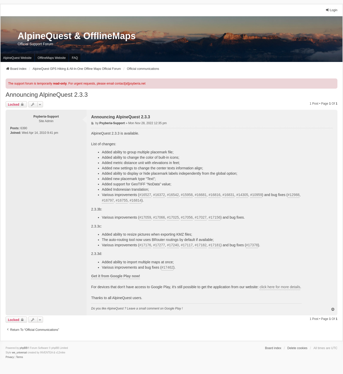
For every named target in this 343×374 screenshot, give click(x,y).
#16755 (122, 200)
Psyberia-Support (46, 116)
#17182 (201, 245)
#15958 (187, 195)
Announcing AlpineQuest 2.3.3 (47, 94)
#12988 (293, 195)
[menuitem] (10, 357)
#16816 (215, 195)
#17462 (167, 267)
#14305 (242, 195)
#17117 (187, 245)
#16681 (201, 195)
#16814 (135, 200)
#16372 (159, 195)
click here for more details (280, 287)
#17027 (201, 217)
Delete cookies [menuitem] (297, 348)
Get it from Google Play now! (115, 276)
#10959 (256, 195)
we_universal (19, 352)
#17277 (159, 245)
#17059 (145, 217)
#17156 (215, 217)
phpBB (23, 348)
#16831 (228, 195)
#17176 (145, 245)
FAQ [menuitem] (75, 58)
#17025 (173, 217)
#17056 (187, 217)
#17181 (215, 245)
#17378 (252, 245)
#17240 (173, 245)
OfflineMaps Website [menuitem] (52, 58)
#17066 (159, 217)
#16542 (173, 195)
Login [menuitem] (331, 10)
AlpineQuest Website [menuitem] (17, 58)
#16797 (108, 200)
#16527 (145, 195)
